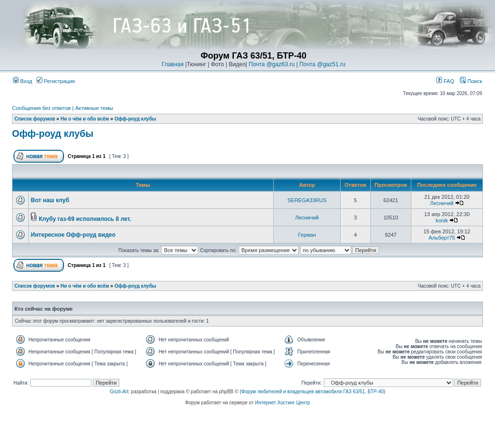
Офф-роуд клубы (135, 118)
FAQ (445, 81)
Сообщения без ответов (41, 108)
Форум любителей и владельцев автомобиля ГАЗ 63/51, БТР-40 (312, 391)
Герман (307, 235)
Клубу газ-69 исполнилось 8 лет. (85, 219)
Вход (22, 81)
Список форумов (34, 118)
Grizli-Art (119, 391)
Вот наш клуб (50, 200)
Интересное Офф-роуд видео (73, 234)
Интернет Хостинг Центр (282, 402)
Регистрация (56, 81)
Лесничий (442, 203)
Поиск (471, 81)
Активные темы (94, 108)
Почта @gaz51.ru (322, 64)
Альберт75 (442, 238)
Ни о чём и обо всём (85, 118)
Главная (173, 64)
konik (442, 220)
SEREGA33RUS (307, 200)
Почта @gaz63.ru (272, 64)
